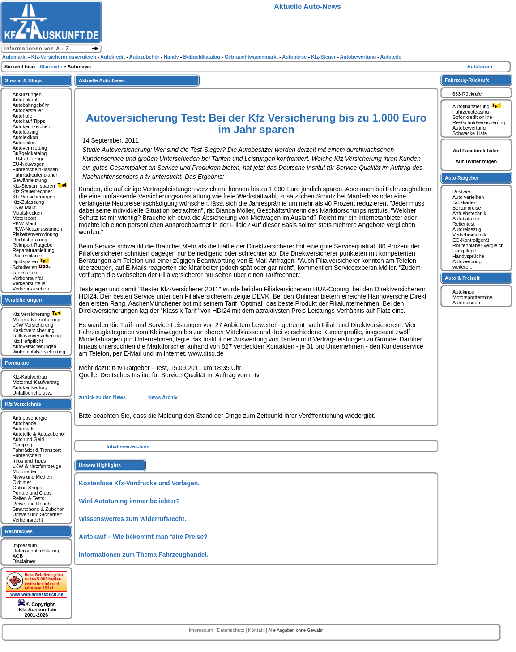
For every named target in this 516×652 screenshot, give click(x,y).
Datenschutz (231, 630)
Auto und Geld (28, 439)
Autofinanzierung (477, 106)
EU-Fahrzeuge (29, 158)
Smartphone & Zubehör (38, 509)
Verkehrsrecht (28, 519)
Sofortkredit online (472, 117)
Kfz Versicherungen (34, 196)
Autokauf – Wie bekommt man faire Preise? (143, 536)
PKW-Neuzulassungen (37, 228)
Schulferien (32, 267)
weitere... (462, 266)
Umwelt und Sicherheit (37, 514)
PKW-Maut (24, 223)
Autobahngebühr (31, 105)
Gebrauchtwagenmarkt (252, 56)
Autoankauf (25, 99)
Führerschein (27, 455)
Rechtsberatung (30, 239)
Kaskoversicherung (34, 330)
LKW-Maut (24, 207)
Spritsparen (32, 261)
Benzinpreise (466, 207)
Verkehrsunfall (28, 278)
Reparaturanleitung (34, 250)
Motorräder (25, 471)
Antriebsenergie (30, 418)
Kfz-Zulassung (28, 202)
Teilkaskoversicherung (37, 335)
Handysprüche (468, 256)
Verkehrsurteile (29, 283)
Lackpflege (464, 250)
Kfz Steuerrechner (32, 191)
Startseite (51, 66)
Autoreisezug (466, 229)
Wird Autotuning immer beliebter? (129, 501)
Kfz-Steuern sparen (41, 186)
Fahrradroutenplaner (35, 174)
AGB (18, 556)
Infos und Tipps (29, 460)
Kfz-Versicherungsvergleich (64, 56)
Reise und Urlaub (32, 503)
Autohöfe (22, 115)
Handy (172, 56)
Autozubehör (145, 56)
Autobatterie (465, 218)
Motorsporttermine (472, 297)
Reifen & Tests (28, 498)
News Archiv (163, 397)
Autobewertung (469, 127)
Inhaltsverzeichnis (128, 446)
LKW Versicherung (33, 325)
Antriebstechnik (469, 213)
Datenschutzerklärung (36, 550)
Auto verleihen (468, 197)
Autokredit (113, 56)
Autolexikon (25, 137)
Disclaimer (24, 561)
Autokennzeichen (31, 126)
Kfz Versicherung (38, 314)
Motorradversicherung (36, 319)
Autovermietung (30, 148)
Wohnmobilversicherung (39, 351)
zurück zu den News (103, 397)
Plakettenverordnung (35, 234)
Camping (22, 444)
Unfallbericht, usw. (32, 392)
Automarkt (24, 428)
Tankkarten (464, 202)
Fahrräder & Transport (37, 450)
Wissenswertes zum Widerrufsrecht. (132, 518)
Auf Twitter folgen (476, 161)
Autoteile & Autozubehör (39, 434)
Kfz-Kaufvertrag (30, 376)
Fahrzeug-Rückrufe (467, 80)
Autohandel (25, 423)
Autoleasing (25, 132)
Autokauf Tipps (29, 121)
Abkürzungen (27, 94)
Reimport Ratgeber (33, 245)
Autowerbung (467, 261)
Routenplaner (27, 255)
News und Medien (32, 477)
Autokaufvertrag (30, 387)
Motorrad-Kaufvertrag (36, 382)
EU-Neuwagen (29, 164)
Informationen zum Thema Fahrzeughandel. (143, 554)
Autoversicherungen (34, 346)
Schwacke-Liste (469, 133)
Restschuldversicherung (478, 122)
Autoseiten (24, 142)
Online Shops (27, 487)
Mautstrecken (27, 212)
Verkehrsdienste (470, 234)
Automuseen (466, 302)
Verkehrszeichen (31, 288)
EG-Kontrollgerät (470, 240)
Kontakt (257, 630)
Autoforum (479, 66)
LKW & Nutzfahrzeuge (37, 466)
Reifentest (463, 224)
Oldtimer (22, 482)
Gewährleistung (30, 180)
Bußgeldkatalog (30, 153)
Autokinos (463, 291)
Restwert (462, 191)
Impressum (25, 545)
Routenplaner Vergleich (477, 245)
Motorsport (24, 218)
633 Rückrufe (467, 94)
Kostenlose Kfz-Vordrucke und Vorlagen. (139, 483)
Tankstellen (25, 272)
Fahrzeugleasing (470, 111)
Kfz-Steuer (324, 56)
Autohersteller (28, 110)
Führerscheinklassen (35, 169)
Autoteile (390, 56)
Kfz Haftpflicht (28, 341)
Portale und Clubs (32, 493)
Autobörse (295, 56)
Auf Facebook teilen (476, 150)
